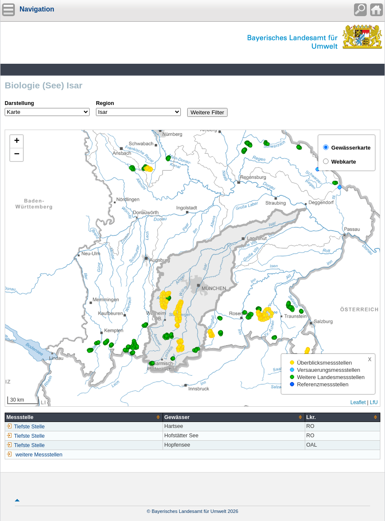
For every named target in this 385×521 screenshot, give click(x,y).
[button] (16, 141)
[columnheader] (84, 417)
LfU (374, 402)
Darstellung (19, 103)
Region (105, 103)
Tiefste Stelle (25, 427)
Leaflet (357, 402)
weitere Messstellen (39, 455)
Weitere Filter (207, 112)
